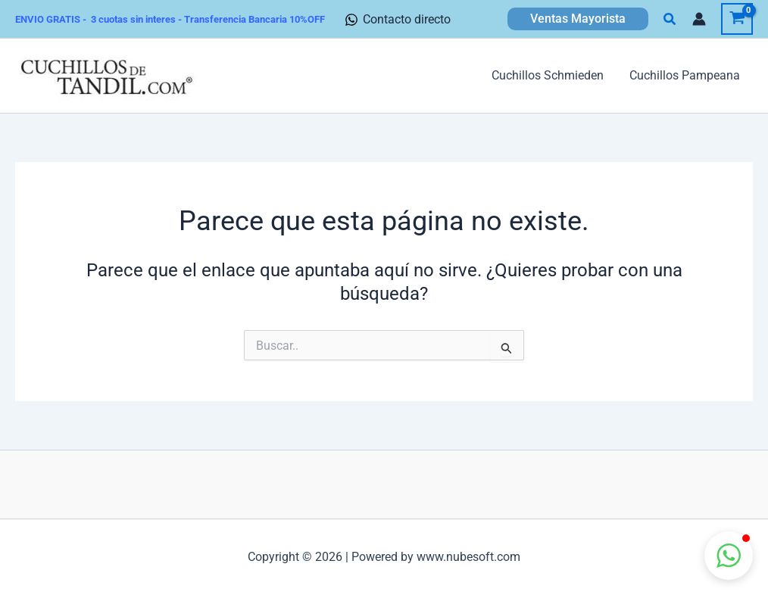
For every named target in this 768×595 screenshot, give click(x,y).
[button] (577, 19)
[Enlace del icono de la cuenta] (699, 19)
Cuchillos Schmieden (550, 75)
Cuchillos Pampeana (685, 75)
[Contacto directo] (398, 19)
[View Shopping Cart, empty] (737, 19)
